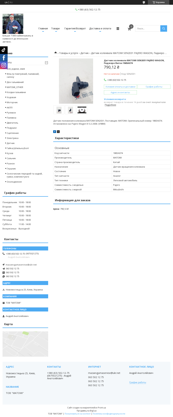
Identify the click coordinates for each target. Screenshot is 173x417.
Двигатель (12, 122)
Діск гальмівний (15, 82)
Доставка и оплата (100, 28)
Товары (7, 62)
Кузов (10, 153)
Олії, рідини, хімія (16, 68)
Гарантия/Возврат (75, 28)
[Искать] (163, 28)
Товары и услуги (68, 53)
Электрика (12, 138)
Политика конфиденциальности (109, 413)
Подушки (12, 127)
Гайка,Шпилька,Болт (18, 148)
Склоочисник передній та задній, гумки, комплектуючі (24, 175)
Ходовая (11, 97)
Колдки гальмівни (16, 92)
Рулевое (11, 112)
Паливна (11, 117)
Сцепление (13, 133)
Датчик (84, 53)
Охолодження (14, 181)
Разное (11, 163)
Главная (43, 28)
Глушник (11, 168)
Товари (55, 28)
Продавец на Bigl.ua (86, 410)
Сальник (11, 158)
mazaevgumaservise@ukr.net (21, 264)
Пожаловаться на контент (78, 413)
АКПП (10, 107)
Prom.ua (102, 407)
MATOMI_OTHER (15, 87)
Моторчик (12, 102)
